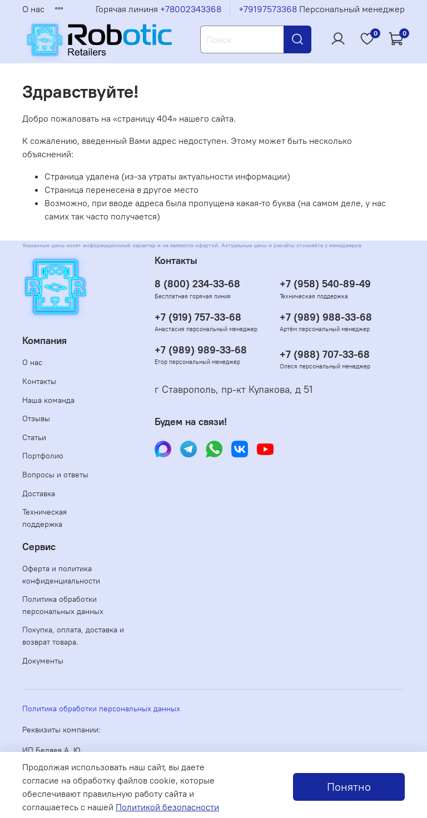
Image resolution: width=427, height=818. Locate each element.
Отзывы (36, 418)
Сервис (39, 547)
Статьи (34, 437)
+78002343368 (190, 8)
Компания (44, 341)
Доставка (38, 493)
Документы (42, 661)
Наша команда (48, 400)
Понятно (349, 787)
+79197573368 (268, 8)
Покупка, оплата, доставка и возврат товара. (73, 636)
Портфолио (42, 456)
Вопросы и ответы (55, 475)
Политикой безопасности (167, 806)
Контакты (39, 381)
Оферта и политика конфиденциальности (61, 574)
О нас (33, 8)
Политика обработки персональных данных (62, 605)
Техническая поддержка (44, 518)
